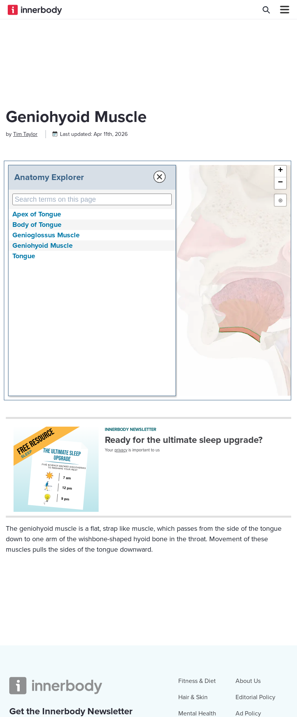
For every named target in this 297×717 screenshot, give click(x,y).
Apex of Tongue (36, 214)
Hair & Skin (193, 697)
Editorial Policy (255, 697)
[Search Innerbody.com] (266, 9)
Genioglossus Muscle (46, 235)
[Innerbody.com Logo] (35, 9)
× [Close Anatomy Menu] (159, 177)
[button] (280, 171)
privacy (120, 450)
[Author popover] (25, 134)
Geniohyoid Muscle (42, 245)
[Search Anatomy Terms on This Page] (92, 199)
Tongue (23, 256)
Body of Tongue (36, 224)
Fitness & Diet (197, 681)
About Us (248, 681)
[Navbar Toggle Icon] (281, 9)
